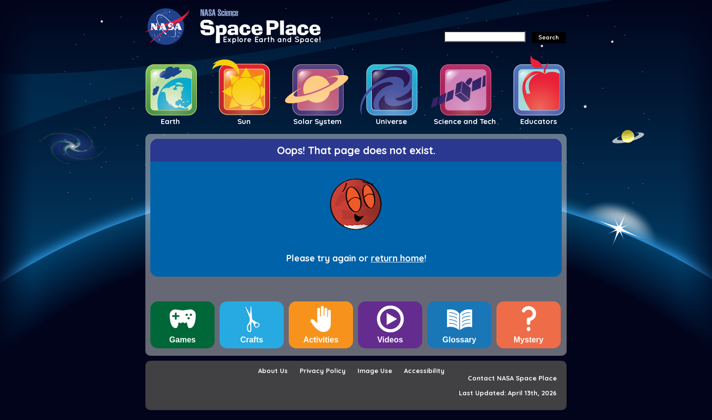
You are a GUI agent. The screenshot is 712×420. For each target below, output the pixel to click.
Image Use (374, 371)
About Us (273, 371)
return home (397, 258)
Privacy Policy (323, 371)
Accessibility (424, 371)
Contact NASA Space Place (512, 378)
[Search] (485, 36)
